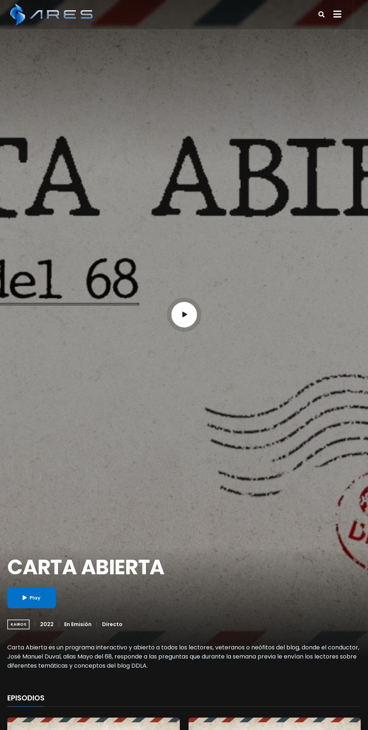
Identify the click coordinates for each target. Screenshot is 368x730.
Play (31, 597)
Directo (112, 624)
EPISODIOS (25, 698)
